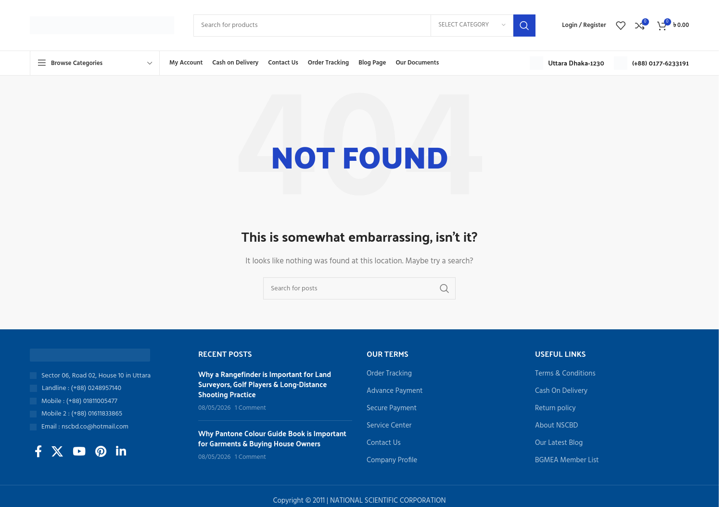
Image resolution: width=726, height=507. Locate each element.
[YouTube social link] (79, 452)
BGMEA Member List (567, 460)
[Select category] (472, 25)
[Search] (364, 25)
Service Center (389, 426)
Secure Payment (392, 408)
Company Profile (392, 460)
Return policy (555, 408)
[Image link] (90, 355)
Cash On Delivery (561, 391)
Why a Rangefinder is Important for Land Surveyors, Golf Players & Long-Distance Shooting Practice (264, 384)
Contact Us (384, 443)
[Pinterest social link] (100, 452)
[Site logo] (102, 25)
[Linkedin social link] (121, 452)
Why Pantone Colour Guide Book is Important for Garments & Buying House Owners (272, 438)
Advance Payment (395, 391)
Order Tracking (389, 374)
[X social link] (57, 452)
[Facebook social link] (38, 452)
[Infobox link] (567, 63)
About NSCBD (556, 426)
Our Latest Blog (559, 443)
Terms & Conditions (565, 374)
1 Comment (250, 408)
